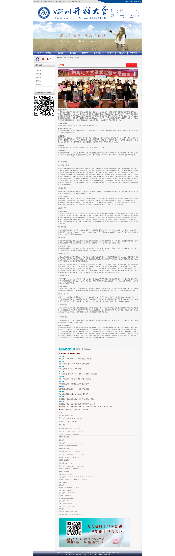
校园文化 (61, 53)
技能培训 (38, 84)
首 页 (39, 53)
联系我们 (133, 53)
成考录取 (38, 81)
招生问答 (38, 74)
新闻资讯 (73, 53)
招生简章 (38, 70)
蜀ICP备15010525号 (104, 555)
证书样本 (109, 53)
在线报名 (121, 53)
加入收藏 (132, 1)
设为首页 (138, 1)
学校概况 (49, 53)
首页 (65, 58)
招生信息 (97, 53)
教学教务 (85, 53)
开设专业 (38, 77)
